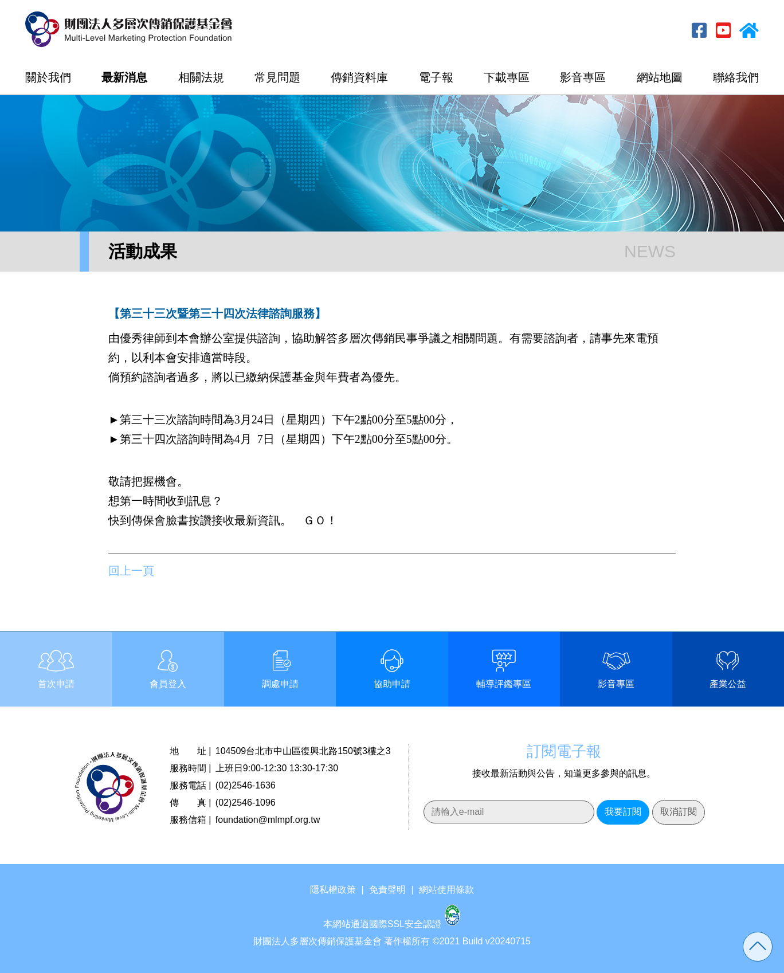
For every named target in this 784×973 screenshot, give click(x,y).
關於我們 (48, 77)
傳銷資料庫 (359, 77)
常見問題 (277, 77)
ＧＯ (314, 520)
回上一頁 (131, 570)
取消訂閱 (678, 812)
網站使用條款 (446, 889)
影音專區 (583, 77)
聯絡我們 (736, 77)
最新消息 (124, 77)
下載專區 (507, 77)
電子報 (436, 77)
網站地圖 (660, 77)
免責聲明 (387, 889)
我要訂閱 (623, 812)
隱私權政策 (333, 889)
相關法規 (201, 77)
